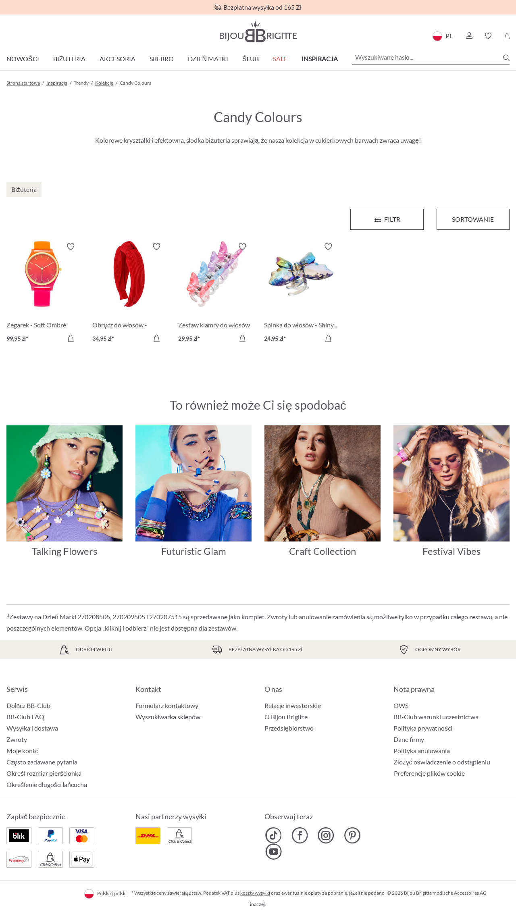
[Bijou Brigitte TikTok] (273, 835)
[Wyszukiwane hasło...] (431, 57)
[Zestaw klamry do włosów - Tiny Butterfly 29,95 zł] (215, 293)
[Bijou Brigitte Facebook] (300, 835)
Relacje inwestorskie (292, 705)
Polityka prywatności (422, 728)
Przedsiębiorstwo (289, 728)
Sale (280, 58)
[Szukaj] (506, 57)
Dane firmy (408, 739)
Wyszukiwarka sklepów (167, 717)
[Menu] (386, 219)
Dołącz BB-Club (28, 705)
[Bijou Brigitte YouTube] (273, 851)
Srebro (162, 58)
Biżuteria (69, 58)
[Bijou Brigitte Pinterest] (352, 835)
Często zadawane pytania (41, 762)
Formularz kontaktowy (166, 705)
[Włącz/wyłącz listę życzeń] (70, 246)
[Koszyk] (507, 36)
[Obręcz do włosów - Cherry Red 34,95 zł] (129, 293)
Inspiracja (320, 58)
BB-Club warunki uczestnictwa (436, 717)
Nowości (22, 58)
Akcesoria (117, 58)
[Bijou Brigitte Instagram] (326, 835)
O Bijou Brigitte (286, 717)
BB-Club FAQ (25, 717)
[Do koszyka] (70, 338)
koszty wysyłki (255, 893)
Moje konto (22, 750)
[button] (469, 36)
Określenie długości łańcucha (46, 784)
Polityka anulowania (421, 750)
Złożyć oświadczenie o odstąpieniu (441, 762)
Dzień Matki (208, 58)
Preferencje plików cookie (429, 773)
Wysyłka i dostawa (32, 728)
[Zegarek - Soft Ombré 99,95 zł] (43, 293)
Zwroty (16, 739)
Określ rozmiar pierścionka (43, 773)
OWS (400, 705)
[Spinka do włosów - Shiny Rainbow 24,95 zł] (301, 293)
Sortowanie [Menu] (473, 219)
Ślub (250, 58)
